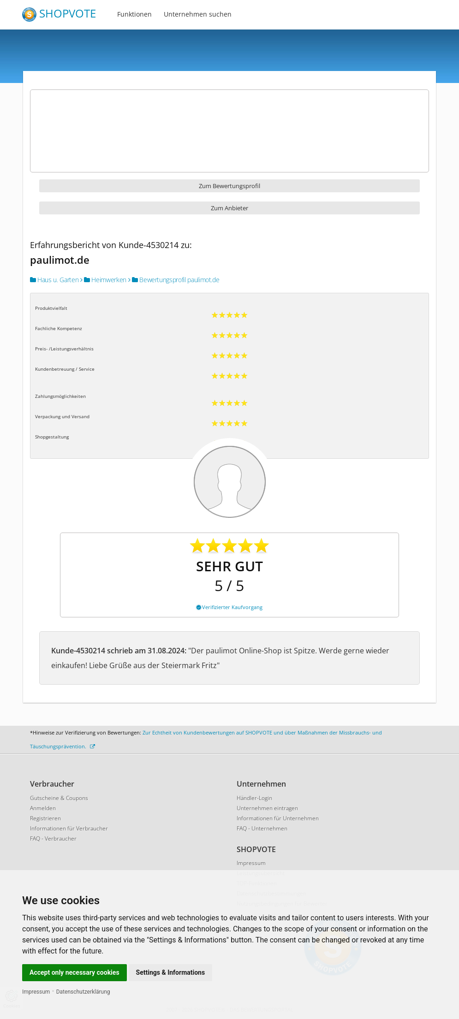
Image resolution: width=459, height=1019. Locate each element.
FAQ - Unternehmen (262, 828)
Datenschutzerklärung (83, 992)
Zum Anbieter (229, 208)
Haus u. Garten (54, 279)
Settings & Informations (170, 972)
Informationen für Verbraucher (69, 828)
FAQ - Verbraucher (53, 838)
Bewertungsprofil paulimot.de (174, 279)
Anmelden (43, 808)
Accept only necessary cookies (74, 972)
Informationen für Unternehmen (278, 818)
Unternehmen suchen (198, 14)
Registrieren (45, 818)
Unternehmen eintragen (267, 808)
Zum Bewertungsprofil (229, 186)
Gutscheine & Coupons (59, 798)
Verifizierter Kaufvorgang (229, 607)
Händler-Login (254, 798)
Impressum (36, 992)
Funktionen (134, 14)
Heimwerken (103, 279)
